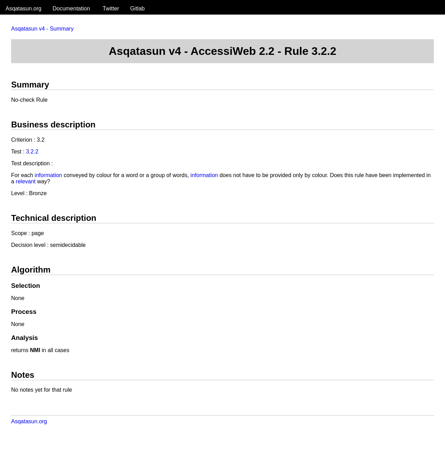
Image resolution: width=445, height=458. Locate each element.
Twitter (111, 8)
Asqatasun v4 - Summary (42, 29)
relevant (25, 181)
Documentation (71, 8)
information (48, 175)
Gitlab (137, 8)
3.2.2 (32, 152)
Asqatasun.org (23, 8)
